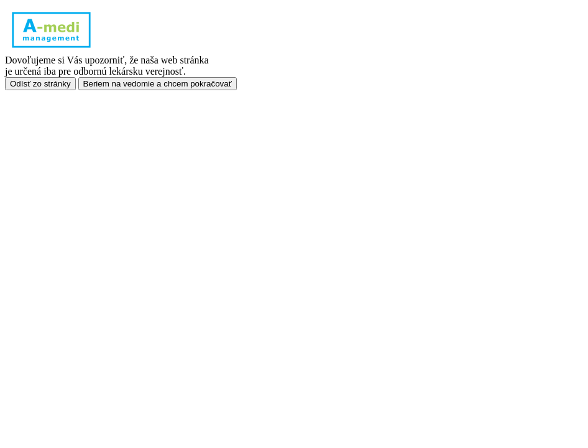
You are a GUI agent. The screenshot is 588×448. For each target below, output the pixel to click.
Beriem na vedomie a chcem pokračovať (157, 83)
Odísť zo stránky (40, 83)
